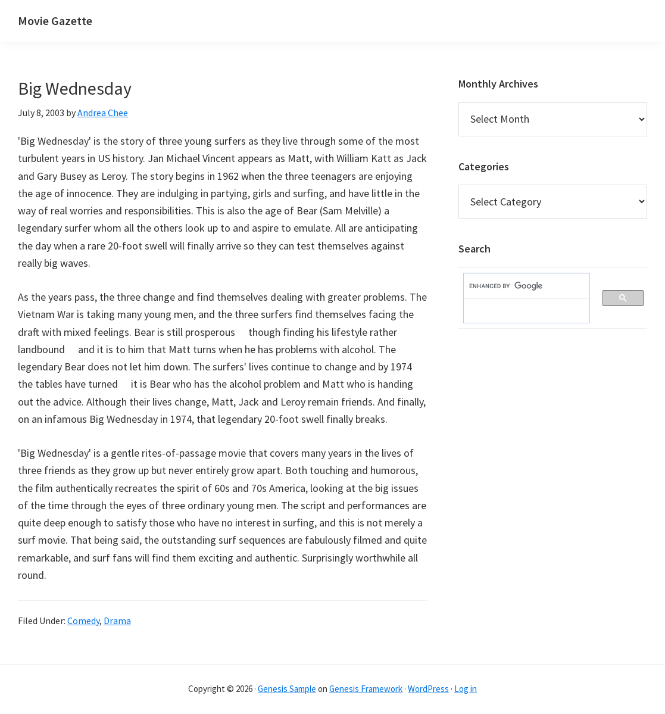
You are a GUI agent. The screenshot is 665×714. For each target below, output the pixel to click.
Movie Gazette (55, 20)
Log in (465, 688)
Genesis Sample (287, 688)
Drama (117, 620)
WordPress (428, 688)
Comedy (83, 620)
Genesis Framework (365, 688)
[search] (520, 286)
